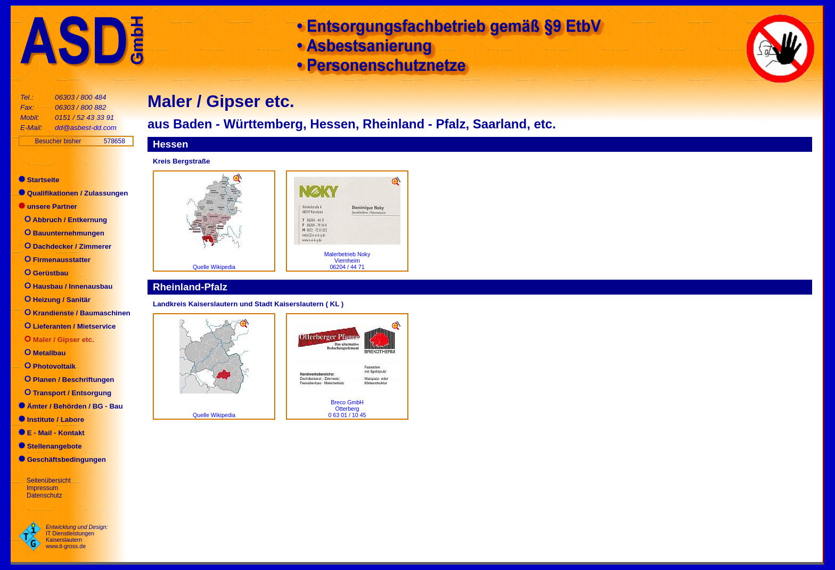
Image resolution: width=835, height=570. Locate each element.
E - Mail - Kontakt (52, 433)
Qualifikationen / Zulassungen (73, 193)
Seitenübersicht (49, 480)
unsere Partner (48, 206)
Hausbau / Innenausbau (65, 286)
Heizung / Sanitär (55, 300)
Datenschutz (44, 495)
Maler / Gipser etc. (56, 340)
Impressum (42, 488)
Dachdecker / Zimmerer (65, 246)
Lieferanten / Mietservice (67, 326)
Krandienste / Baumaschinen (74, 313)
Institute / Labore (51, 420)
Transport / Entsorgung (65, 393)
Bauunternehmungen (61, 233)
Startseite (39, 180)
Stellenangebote (50, 446)
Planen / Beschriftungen (66, 380)
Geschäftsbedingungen (62, 459)
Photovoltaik (47, 366)
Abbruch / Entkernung (63, 220)
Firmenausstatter (55, 260)
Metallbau (42, 353)
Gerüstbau (43, 273)
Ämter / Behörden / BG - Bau (71, 406)
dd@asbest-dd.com (86, 128)
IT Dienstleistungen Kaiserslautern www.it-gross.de (70, 539)
